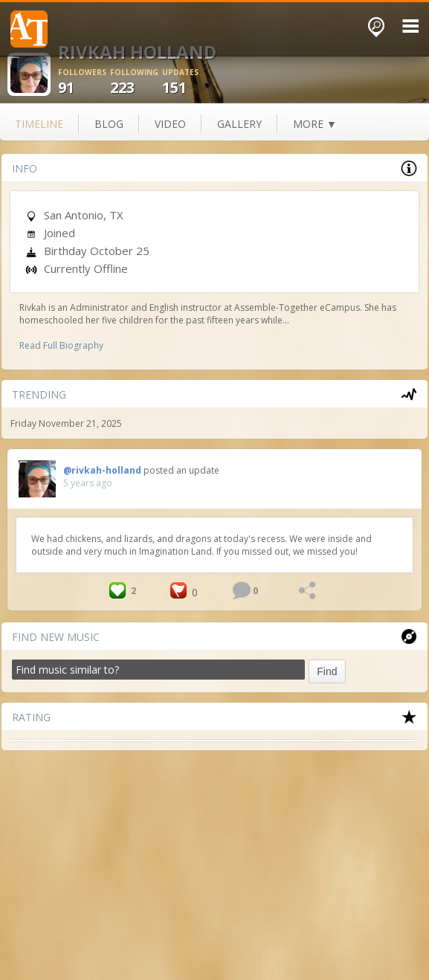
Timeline (39, 124)
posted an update (181, 470)
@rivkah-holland (102, 470)
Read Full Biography (61, 345)
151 (188, 82)
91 (84, 82)
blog (108, 124)
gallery (239, 124)
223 (136, 82)
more (315, 124)
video (170, 124)
